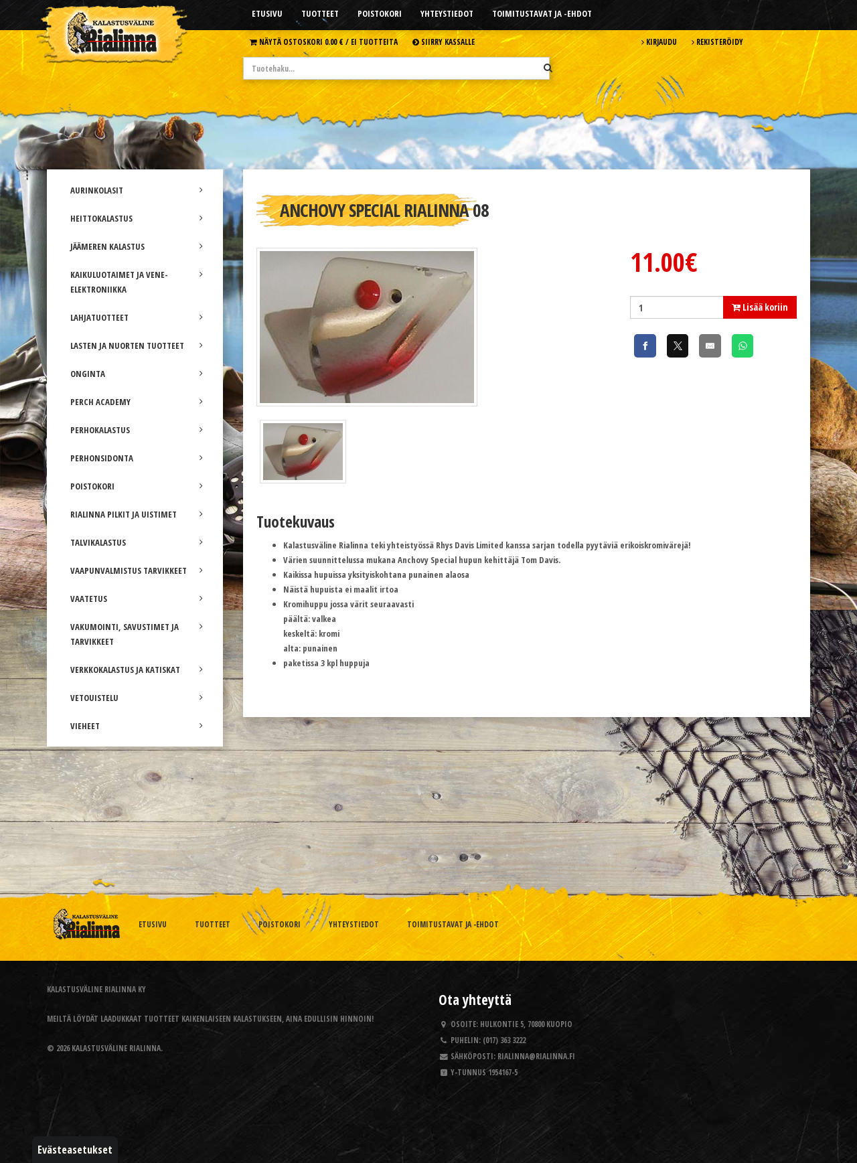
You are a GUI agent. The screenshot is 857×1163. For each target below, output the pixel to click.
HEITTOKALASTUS (136, 218)
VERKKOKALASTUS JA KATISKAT (136, 670)
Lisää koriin (760, 307)
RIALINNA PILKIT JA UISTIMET (136, 514)
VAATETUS (136, 599)
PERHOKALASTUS (136, 430)
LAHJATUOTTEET (136, 317)
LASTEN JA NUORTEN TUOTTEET (136, 345)
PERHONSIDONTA (136, 458)
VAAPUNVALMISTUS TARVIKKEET (136, 570)
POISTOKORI (136, 486)
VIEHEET (136, 726)
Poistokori (380, 13)
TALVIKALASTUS (136, 542)
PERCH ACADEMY (136, 402)
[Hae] (548, 67)
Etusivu (267, 13)
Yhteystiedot (446, 13)
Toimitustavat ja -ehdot (542, 13)
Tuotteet (320, 13)
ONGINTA (136, 374)
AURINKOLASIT (136, 190)
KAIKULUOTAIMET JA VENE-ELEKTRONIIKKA (136, 281)
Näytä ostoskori (324, 41)
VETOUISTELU (136, 698)
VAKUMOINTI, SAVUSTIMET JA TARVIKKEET (136, 634)
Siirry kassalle (443, 41)
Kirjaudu (659, 41)
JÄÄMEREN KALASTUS (136, 246)
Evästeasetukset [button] (74, 1149)
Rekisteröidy (717, 41)
